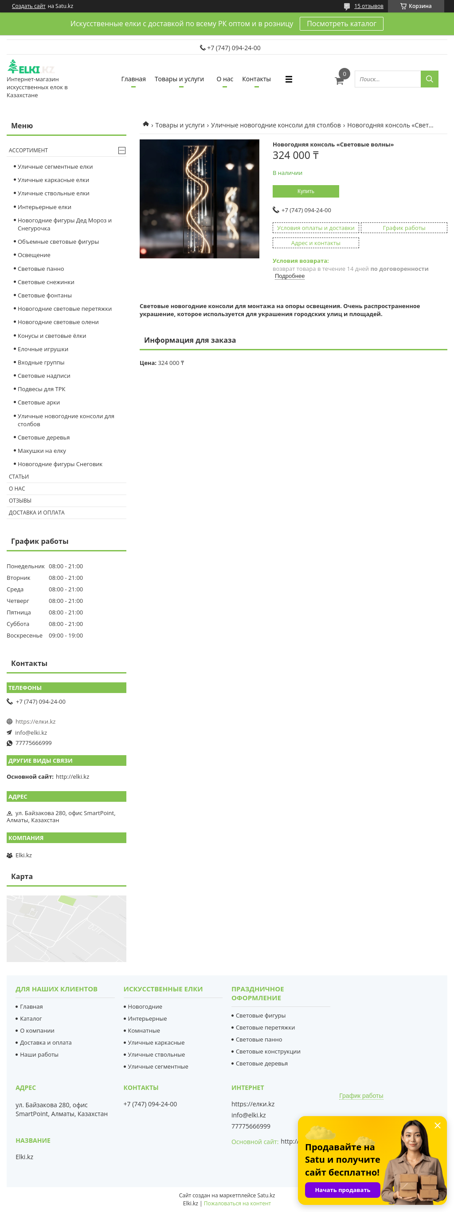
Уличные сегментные (158, 1066)
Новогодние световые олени (58, 322)
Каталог (31, 1018)
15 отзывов (369, 6)
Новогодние (145, 1006)
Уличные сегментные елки (55, 166)
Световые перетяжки (265, 1027)
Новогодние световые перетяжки (65, 309)
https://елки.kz (35, 721)
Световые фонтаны (45, 295)
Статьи (19, 476)
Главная (133, 79)
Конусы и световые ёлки (52, 336)
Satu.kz (266, 1195)
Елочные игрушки (43, 349)
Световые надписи (44, 376)
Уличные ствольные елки (54, 193)
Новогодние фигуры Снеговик (60, 464)
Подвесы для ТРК (42, 389)
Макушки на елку (42, 451)
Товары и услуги (179, 79)
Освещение (34, 255)
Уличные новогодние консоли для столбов (276, 125)
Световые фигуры (261, 1015)
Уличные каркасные (156, 1042)
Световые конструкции (268, 1051)
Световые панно (41, 269)
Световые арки (39, 402)
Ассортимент (28, 150)
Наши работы (39, 1054)
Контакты (256, 79)
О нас (224, 79)
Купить (305, 191)
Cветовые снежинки (46, 282)
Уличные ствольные (156, 1054)
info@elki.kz (31, 732)
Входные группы (41, 362)
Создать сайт (29, 6)
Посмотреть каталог (341, 23)
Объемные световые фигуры (58, 242)
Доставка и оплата (37, 512)
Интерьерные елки (44, 207)
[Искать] (429, 79)
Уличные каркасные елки (53, 180)
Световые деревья (44, 437)
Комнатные (144, 1030)
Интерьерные (147, 1018)
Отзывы (20, 500)
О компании (37, 1030)
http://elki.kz (72, 776)
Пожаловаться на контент (237, 1203)
